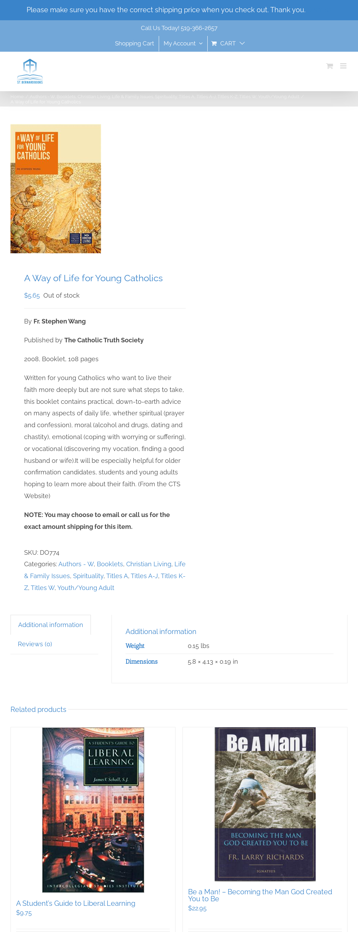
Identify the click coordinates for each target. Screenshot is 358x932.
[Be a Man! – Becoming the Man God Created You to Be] (265, 804)
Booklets (110, 564)
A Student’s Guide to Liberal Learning (75, 903)
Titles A (117, 576)
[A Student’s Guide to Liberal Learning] (93, 810)
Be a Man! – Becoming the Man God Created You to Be (260, 895)
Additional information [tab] (50, 624)
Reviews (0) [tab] (35, 644)
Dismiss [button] (319, 10)
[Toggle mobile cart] (329, 66)
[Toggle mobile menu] (344, 66)
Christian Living (148, 564)
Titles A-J (144, 576)
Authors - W (76, 564)
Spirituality (88, 576)
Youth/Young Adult (85, 587)
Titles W (43, 587)
